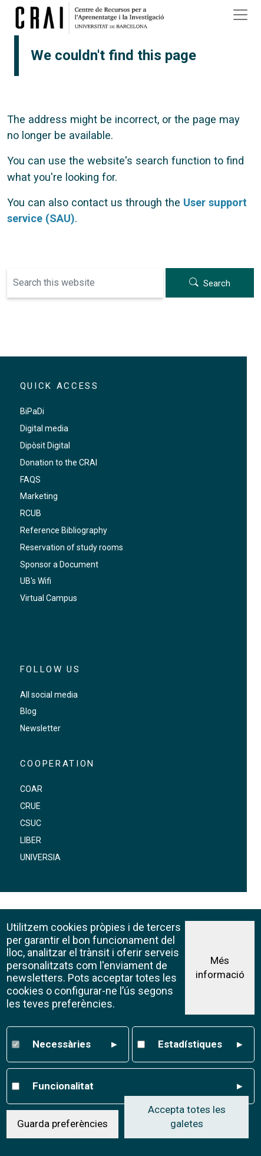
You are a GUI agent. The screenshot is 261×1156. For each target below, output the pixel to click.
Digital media (44, 428)
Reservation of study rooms (71, 547)
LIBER (30, 840)
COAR (31, 789)
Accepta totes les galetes (187, 1116)
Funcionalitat (137, 1086)
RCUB (30, 513)
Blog (28, 711)
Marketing (39, 496)
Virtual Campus (48, 598)
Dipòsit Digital (45, 445)
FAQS (30, 479)
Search (216, 283)
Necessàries (74, 1045)
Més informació (220, 967)
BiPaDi (32, 411)
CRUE (30, 806)
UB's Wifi (35, 581)
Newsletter (40, 728)
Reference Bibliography (63, 530)
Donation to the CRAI (58, 462)
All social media (49, 694)
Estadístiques (200, 1045)
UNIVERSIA (40, 857)
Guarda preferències (62, 1123)
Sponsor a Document (59, 564)
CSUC (30, 823)
